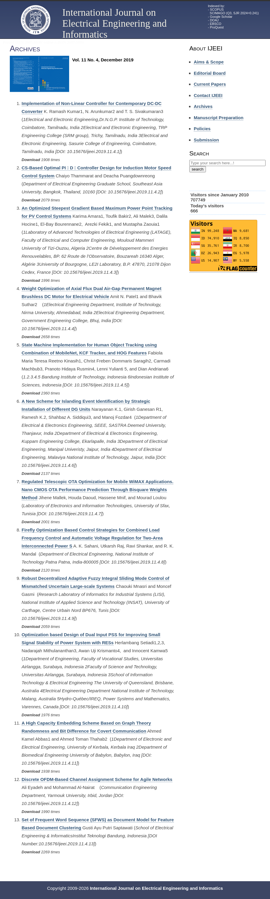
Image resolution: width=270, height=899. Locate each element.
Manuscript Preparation (219, 117)
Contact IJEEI (208, 95)
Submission (206, 139)
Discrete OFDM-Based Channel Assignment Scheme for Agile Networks (97, 779)
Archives (203, 106)
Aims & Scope (209, 61)
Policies (202, 128)
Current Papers (210, 84)
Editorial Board (210, 73)
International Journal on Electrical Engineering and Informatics (114, 23)
